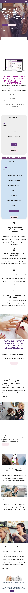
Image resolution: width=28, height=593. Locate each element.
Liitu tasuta (14, 144)
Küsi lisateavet (14, 150)
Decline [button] (16, 590)
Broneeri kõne (12, 25)
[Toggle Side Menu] (26, 1)
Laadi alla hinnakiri (14, 211)
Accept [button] (12, 590)
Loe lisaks (5, 25)
